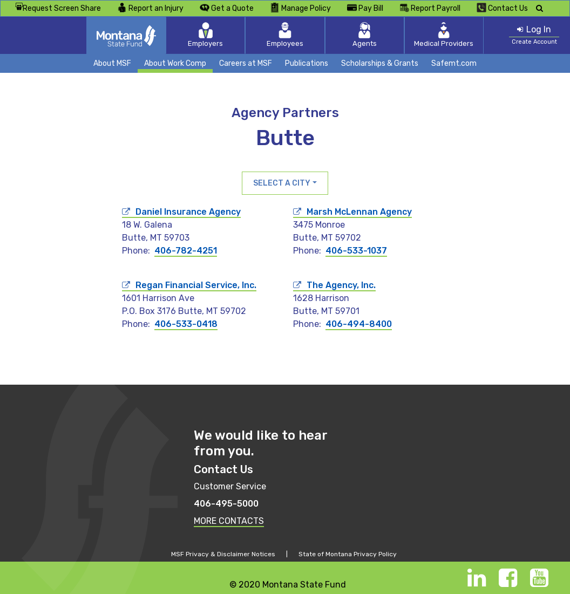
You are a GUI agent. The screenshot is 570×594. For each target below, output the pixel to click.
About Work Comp (175, 63)
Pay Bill (365, 8)
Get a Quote (227, 8)
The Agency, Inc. (341, 285)
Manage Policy (300, 8)
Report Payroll (429, 8)
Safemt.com (454, 63)
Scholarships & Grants (379, 63)
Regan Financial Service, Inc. (195, 285)
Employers (215, 34)
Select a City (281, 183)
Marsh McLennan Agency (359, 212)
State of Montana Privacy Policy (347, 554)
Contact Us (502, 8)
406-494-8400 (358, 324)
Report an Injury (150, 8)
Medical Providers (425, 34)
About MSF (112, 63)
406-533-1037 (356, 250)
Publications (306, 63)
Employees (285, 34)
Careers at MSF (245, 63)
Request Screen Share (58, 8)
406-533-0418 (186, 324)
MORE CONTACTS (229, 521)
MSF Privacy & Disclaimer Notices (223, 554)
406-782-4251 (185, 250)
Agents (355, 34)
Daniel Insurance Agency (188, 212)
